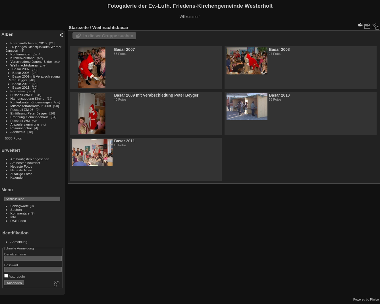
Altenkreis (18, 132)
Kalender (17, 177)
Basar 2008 (21, 72)
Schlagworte (20, 206)
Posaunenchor (21, 128)
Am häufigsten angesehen (30, 159)
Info (13, 217)
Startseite (79, 27)
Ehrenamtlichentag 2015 (29, 43)
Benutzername (15, 254)
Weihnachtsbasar (24, 65)
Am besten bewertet (25, 163)
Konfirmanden (21, 54)
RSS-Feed (18, 220)
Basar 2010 (21, 84)
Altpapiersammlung (25, 124)
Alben (7, 34)
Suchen (16, 209)
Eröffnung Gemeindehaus (30, 117)
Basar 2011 (21, 87)
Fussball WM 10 (22, 95)
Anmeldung (19, 241)
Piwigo (374, 299)
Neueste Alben (21, 170)
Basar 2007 (21, 69)
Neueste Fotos (21, 166)
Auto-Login (14, 276)
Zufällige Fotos (21, 174)
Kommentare (20, 213)
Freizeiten (18, 91)
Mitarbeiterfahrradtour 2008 (31, 106)
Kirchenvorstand (23, 58)
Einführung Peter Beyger (29, 113)
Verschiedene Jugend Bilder (31, 61)
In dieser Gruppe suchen (108, 35)
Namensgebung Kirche (28, 98)
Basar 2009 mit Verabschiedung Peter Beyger (156, 95)
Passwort (11, 265)
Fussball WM (20, 120)
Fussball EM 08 (22, 109)
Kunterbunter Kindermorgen (31, 102)
